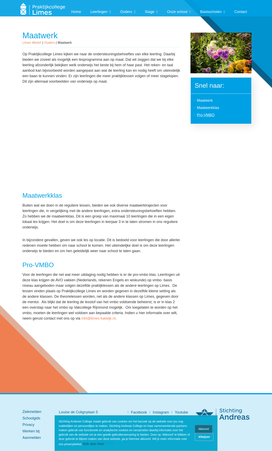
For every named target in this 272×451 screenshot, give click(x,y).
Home (76, 12)
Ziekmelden (32, 412)
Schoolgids (31, 418)
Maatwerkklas (208, 108)
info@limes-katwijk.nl (98, 318)
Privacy (28, 425)
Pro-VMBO (206, 115)
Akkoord (203, 429)
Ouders (127, 12)
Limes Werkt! (32, 42)
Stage (151, 12)
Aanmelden (32, 438)
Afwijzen (204, 436)
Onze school (179, 12)
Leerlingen (100, 12)
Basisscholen (212, 12)
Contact (240, 12)
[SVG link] (42, 9)
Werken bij (31, 431)
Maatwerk (205, 100)
